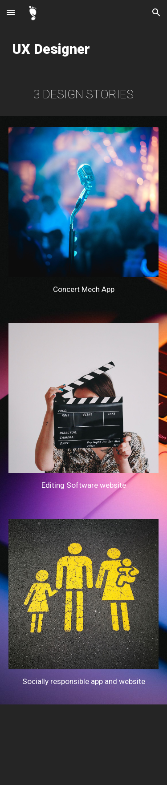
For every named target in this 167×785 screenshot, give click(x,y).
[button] (10, 12)
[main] (83, 49)
